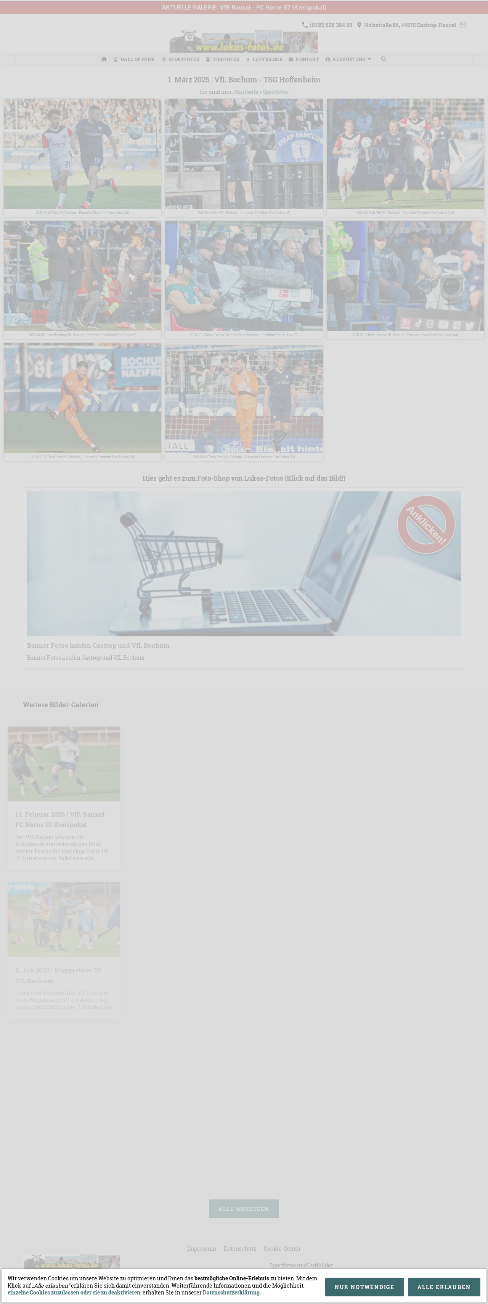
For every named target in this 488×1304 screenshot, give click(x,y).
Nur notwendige (365, 1287)
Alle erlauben (444, 1287)
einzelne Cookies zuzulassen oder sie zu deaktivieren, (75, 1292)
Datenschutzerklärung (231, 1292)
